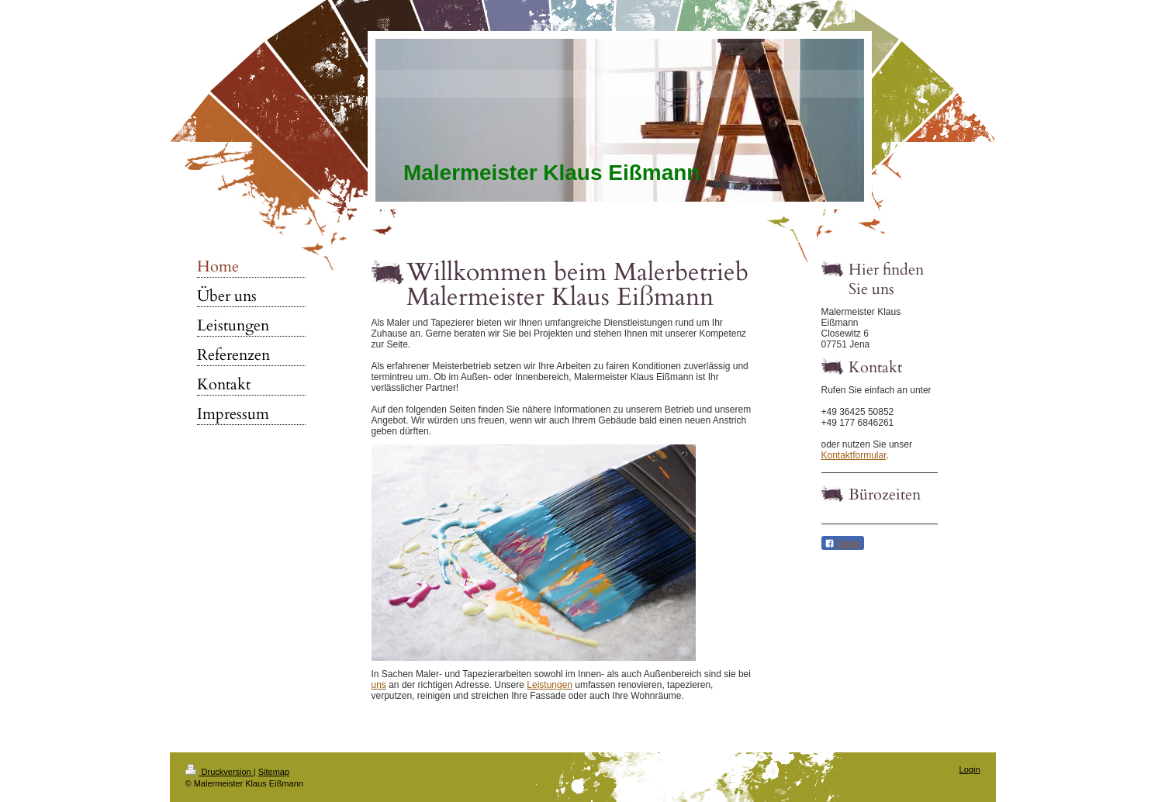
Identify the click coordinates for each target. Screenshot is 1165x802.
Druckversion (219, 771)
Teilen (842, 543)
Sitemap (273, 771)
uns (379, 684)
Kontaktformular (854, 455)
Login (969, 769)
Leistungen (549, 684)
